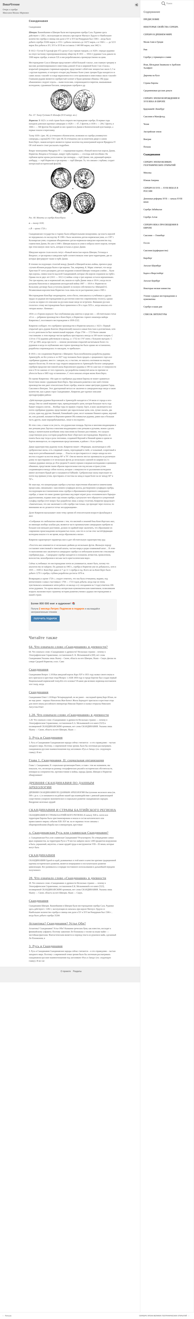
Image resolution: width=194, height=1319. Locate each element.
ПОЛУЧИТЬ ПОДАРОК (45, 618)
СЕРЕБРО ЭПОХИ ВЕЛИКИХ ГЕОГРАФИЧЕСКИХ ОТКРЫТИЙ (163, 1316)
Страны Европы (150, 83)
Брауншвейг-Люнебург (153, 109)
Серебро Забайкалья (152, 209)
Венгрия (147, 139)
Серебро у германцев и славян (157, 57)
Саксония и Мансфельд (154, 116)
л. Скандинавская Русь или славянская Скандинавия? (68, 832)
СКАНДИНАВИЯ (42, 855)
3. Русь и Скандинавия (46, 737)
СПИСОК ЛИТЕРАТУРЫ (155, 314)
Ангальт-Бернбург (151, 281)
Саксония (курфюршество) (155, 250)
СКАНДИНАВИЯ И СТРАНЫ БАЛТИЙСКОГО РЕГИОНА (72, 810)
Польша (147, 147)
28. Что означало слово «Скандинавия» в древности (67, 878)
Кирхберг (147, 258)
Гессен (146, 243)
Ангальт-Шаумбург (152, 265)
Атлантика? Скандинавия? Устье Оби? (57, 923)
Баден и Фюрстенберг (153, 273)
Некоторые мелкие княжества (157, 288)
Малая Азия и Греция (153, 42)
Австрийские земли (152, 131)
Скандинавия (38, 669)
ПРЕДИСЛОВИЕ (151, 19)
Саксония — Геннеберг (154, 235)
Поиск (166, 3)
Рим (145, 49)
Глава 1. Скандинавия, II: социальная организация (66, 760)
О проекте (66, 971)
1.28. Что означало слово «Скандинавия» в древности (69, 715)
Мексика (147, 173)
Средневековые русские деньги (157, 90)
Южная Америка (151, 180)
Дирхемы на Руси (151, 75)
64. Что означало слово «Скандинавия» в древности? (68, 646)
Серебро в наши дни (152, 307)
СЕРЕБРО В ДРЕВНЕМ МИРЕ (157, 34)
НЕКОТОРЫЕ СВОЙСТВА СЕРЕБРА (160, 27)
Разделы (77, 971)
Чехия (146, 124)
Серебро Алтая (150, 217)
